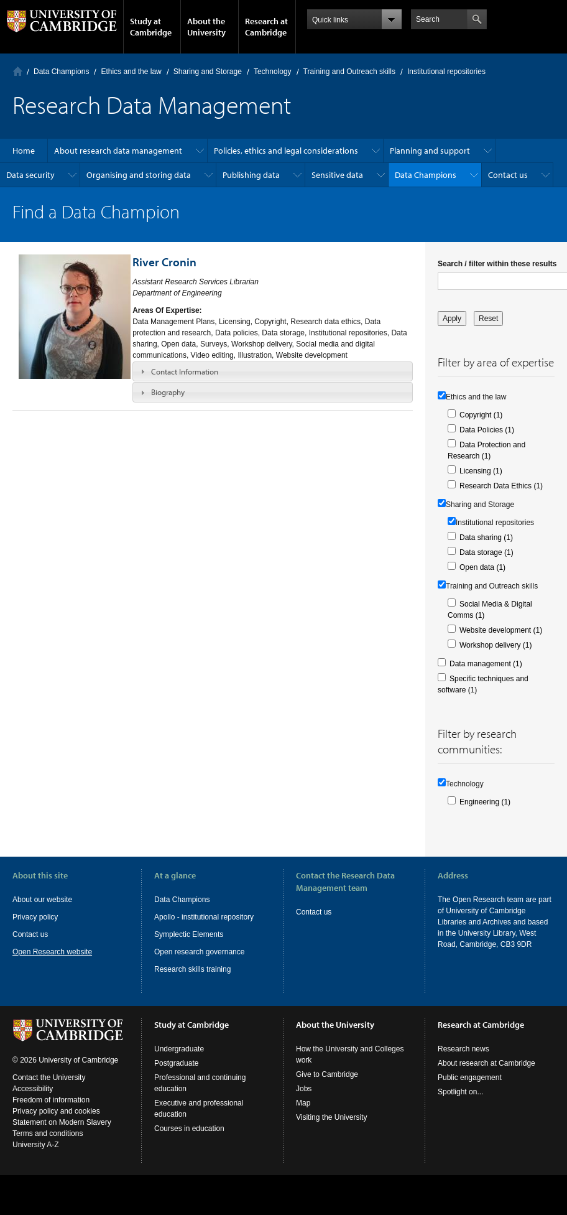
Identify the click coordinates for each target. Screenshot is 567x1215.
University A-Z (35, 1144)
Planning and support (430, 150)
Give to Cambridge (327, 1074)
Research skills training (192, 969)
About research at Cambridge (486, 1063)
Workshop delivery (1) (495, 645)
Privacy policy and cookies (56, 1111)
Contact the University (48, 1077)
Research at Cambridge (266, 27)
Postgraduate (176, 1063)
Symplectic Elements (188, 934)
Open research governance (199, 951)
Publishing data (251, 174)
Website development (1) (500, 630)
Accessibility (32, 1088)
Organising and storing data (138, 174)
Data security (30, 174)
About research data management (118, 150)
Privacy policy (35, 917)
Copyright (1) (480, 415)
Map (303, 1103)
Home (17, 71)
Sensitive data (337, 174)
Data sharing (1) (486, 537)
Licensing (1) (480, 471)
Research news (463, 1049)
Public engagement (470, 1077)
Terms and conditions (47, 1133)
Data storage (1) (486, 552)
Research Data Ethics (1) (501, 486)
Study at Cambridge (151, 27)
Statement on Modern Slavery (61, 1122)
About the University (206, 27)
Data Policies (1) (486, 430)
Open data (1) (482, 567)
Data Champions (61, 71)
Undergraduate (179, 1049)
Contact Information (184, 371)
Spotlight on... (460, 1091)
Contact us (508, 174)
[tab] (272, 371)
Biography (168, 392)
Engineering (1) (484, 802)
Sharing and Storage (207, 71)
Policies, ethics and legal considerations (286, 150)
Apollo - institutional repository (204, 917)
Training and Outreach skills (349, 71)
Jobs (303, 1088)
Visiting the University (331, 1117)
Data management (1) (485, 663)
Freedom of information (51, 1100)
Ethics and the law (131, 71)
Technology (273, 71)
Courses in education (189, 1128)
